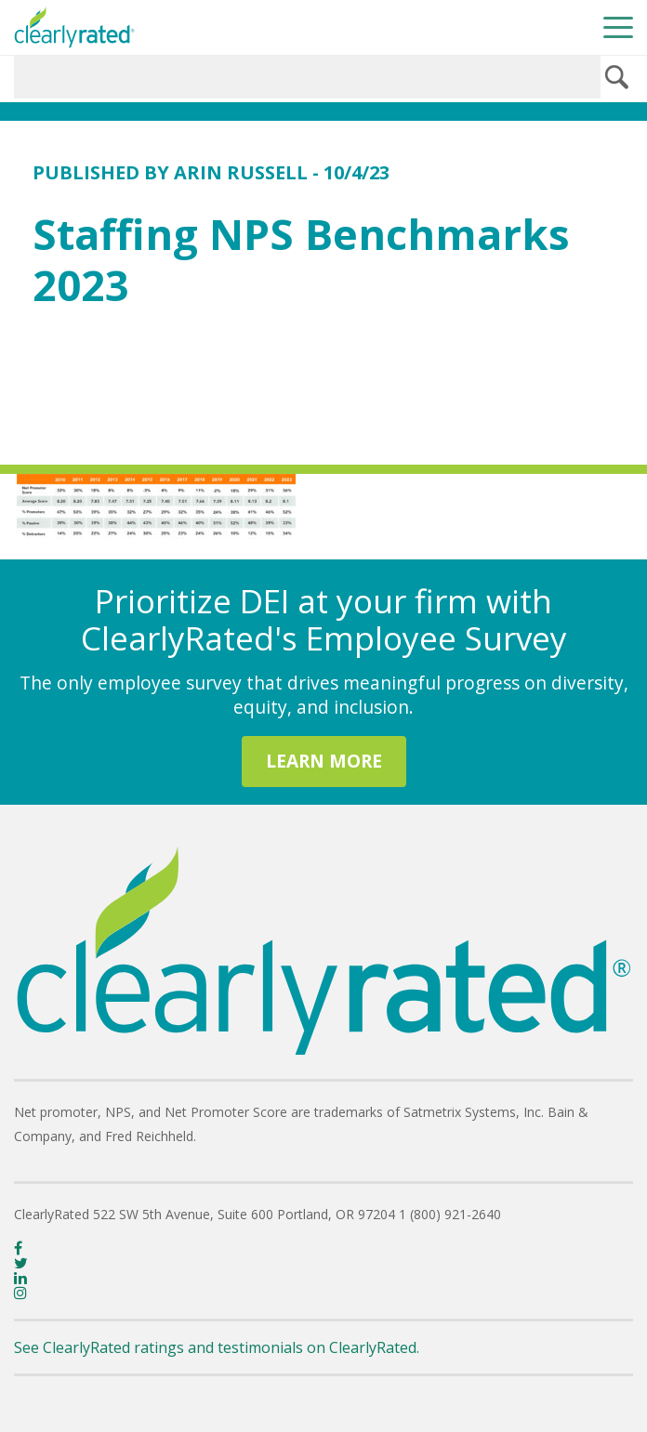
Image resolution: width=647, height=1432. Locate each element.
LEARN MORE (324, 760)
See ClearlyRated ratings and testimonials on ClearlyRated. (216, 1347)
